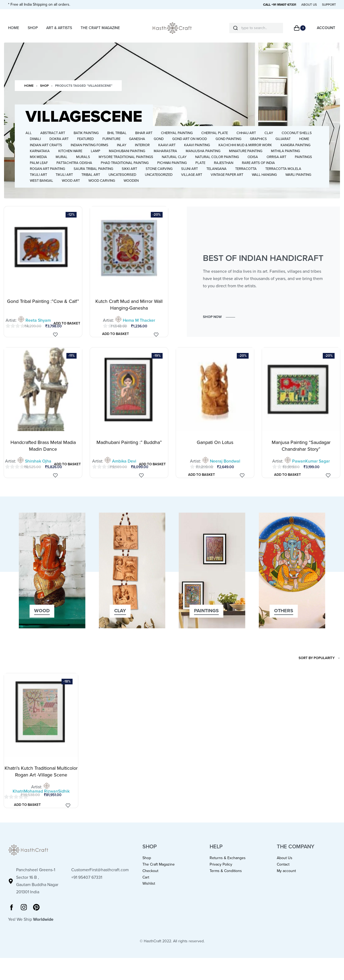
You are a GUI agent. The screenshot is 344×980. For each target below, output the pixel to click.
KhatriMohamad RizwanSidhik (41, 801)
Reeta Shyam (38, 330)
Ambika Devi (124, 470)
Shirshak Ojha (38, 470)
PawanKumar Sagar (311, 470)
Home (29, 95)
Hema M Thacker (139, 330)
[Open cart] (300, 28)
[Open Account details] (326, 28)
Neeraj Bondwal (225, 470)
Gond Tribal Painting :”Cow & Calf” (43, 311)
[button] (219, 326)
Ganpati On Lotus (215, 452)
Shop (44, 95)
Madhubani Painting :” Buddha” (129, 452)
